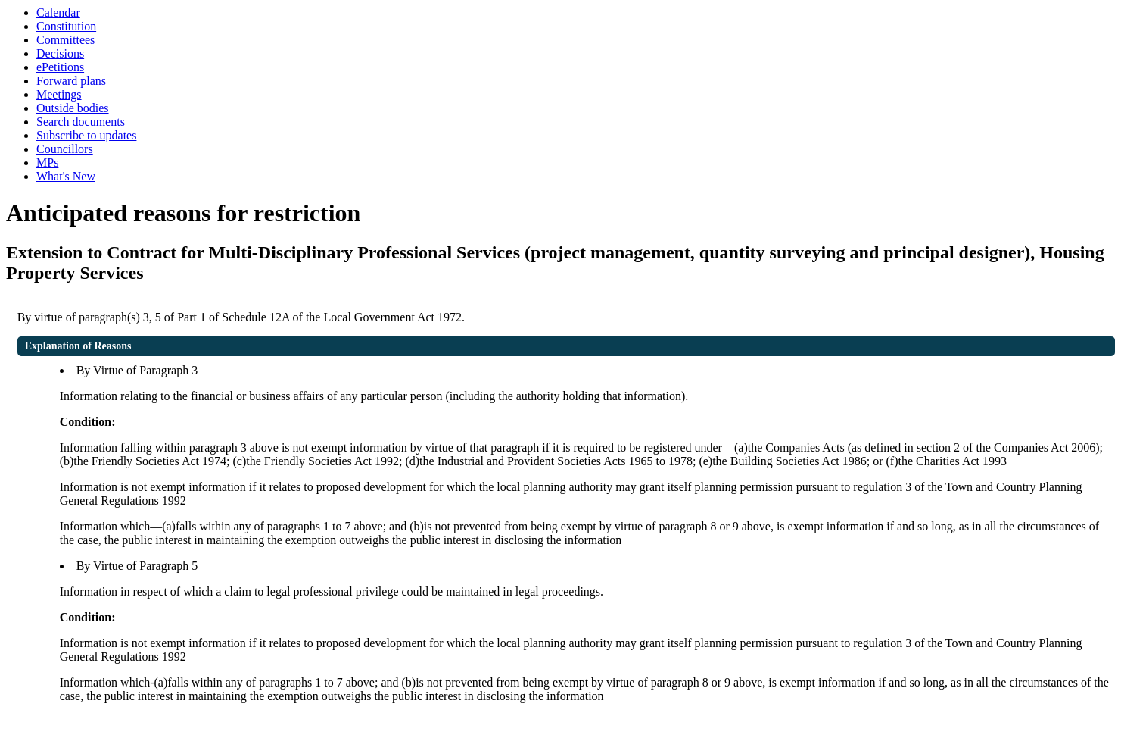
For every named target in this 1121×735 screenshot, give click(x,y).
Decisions (60, 53)
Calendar (58, 12)
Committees (65, 39)
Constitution (66, 26)
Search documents (80, 121)
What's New (65, 176)
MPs (47, 162)
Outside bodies (72, 108)
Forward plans (71, 80)
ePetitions (60, 67)
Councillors (64, 148)
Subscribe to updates (86, 135)
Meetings (59, 94)
